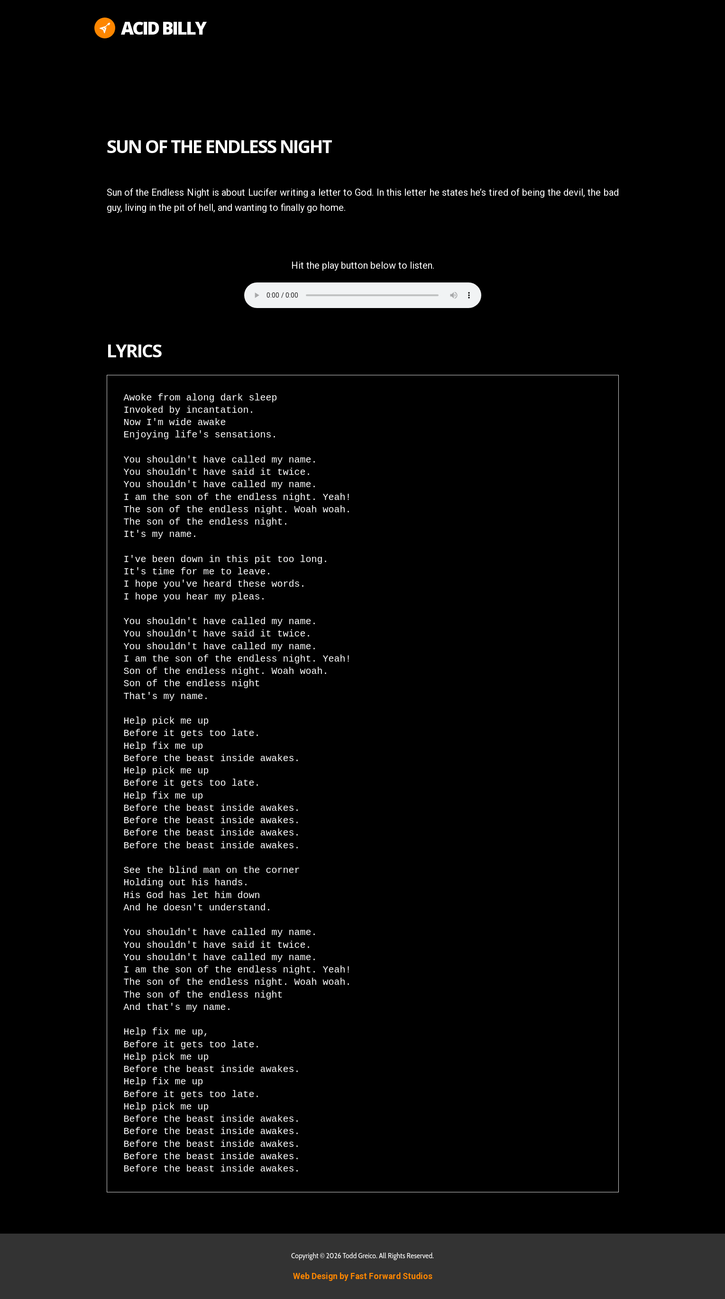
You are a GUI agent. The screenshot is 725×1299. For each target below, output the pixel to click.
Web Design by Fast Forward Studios (362, 1276)
